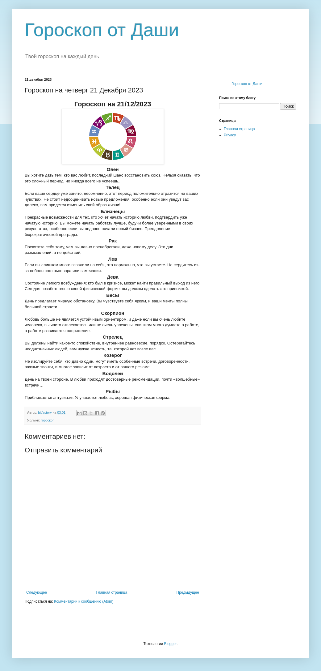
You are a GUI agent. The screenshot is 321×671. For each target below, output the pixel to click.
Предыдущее (188, 592)
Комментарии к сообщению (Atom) (83, 601)
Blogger (170, 644)
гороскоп (47, 420)
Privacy (230, 135)
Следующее (36, 592)
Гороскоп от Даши (102, 29)
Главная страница (111, 592)
